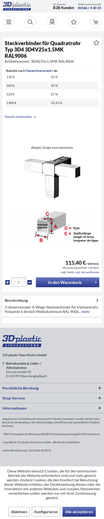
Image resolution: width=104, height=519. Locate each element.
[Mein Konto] (52, 22)
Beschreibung (16, 300)
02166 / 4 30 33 (89, 8)
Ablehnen (19, 511)
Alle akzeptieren (79, 511)
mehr (85, 311)
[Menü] (8, 22)
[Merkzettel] (74, 22)
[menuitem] (52, 22)
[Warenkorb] (95, 22)
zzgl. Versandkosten (87, 272)
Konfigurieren (46, 511)
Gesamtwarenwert (39, 71)
